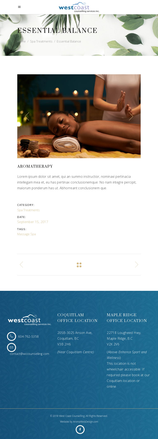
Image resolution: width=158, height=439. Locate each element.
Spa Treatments (41, 41)
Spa (33, 234)
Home (21, 41)
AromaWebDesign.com (85, 421)
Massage (23, 234)
